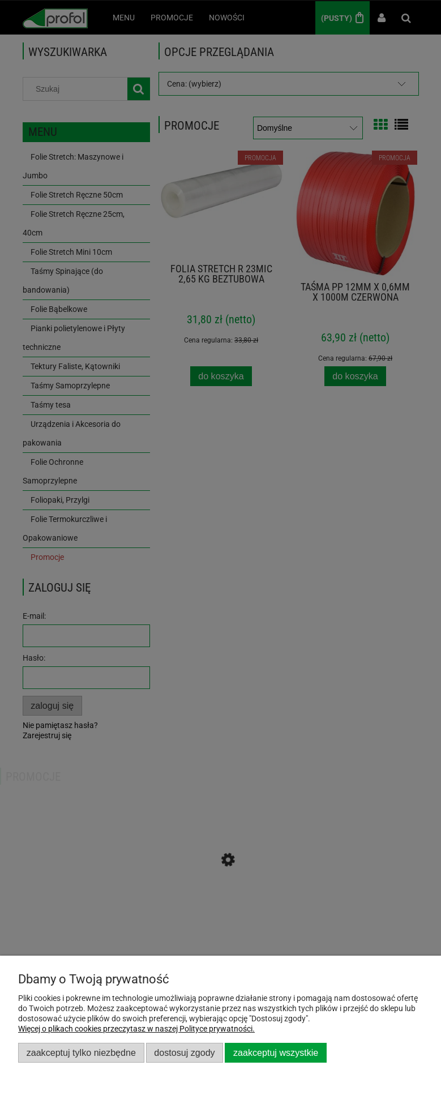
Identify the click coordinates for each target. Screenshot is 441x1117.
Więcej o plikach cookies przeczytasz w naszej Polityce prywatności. (136, 1028)
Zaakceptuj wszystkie (275, 1052)
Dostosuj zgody (184, 1052)
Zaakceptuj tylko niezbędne (81, 1052)
